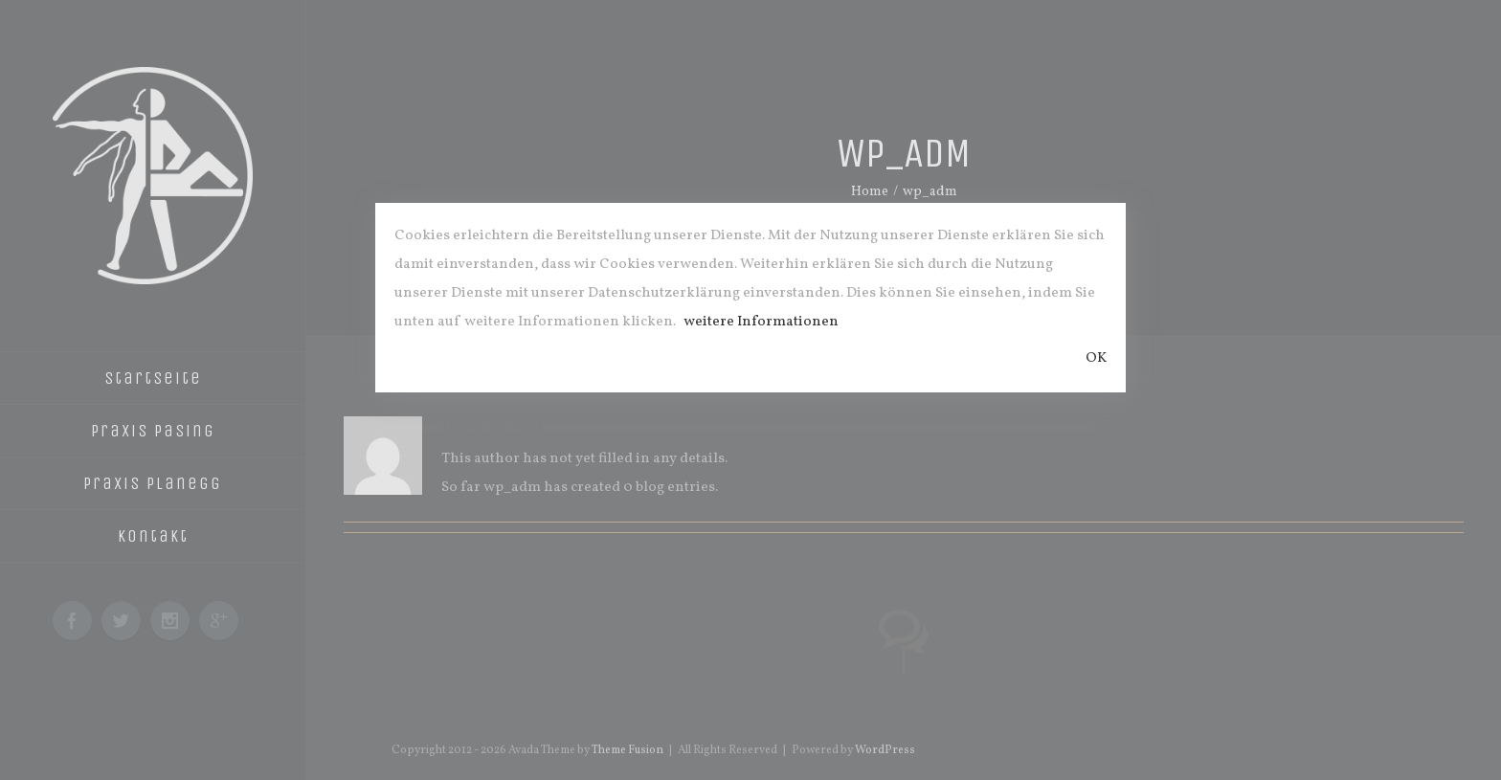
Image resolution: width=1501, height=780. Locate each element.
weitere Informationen (761, 322)
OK (1096, 358)
